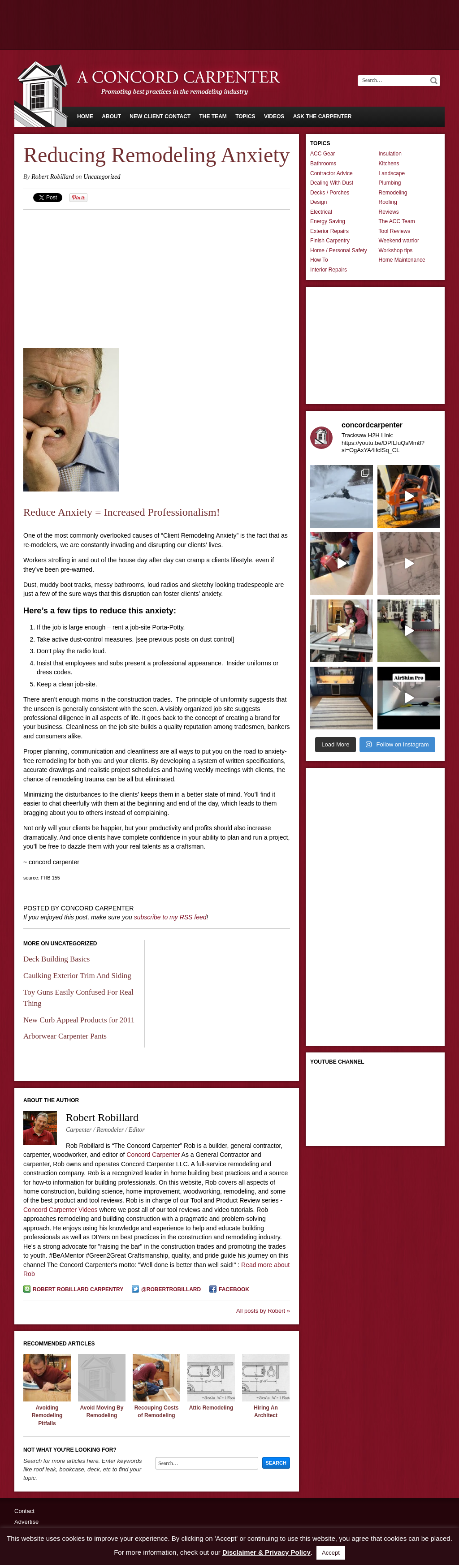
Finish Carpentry (330, 240)
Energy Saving (327, 221)
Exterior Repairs (329, 231)
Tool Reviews (395, 231)
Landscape (392, 173)
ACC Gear (322, 154)
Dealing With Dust (331, 183)
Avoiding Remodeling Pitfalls (47, 1416)
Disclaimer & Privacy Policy (266, 1552)
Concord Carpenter (153, 1154)
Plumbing (390, 183)
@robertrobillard (171, 1289)
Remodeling (393, 193)
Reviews (389, 212)
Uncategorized (101, 176)
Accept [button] (331, 1552)
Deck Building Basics (56, 959)
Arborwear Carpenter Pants (65, 1036)
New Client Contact (160, 116)
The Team (212, 116)
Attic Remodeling (211, 1408)
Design (318, 202)
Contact (24, 1511)
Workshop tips (396, 250)
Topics (245, 116)
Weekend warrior (399, 240)
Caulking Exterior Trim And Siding (77, 975)
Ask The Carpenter (322, 116)
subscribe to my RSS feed (170, 917)
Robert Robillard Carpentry (78, 1289)
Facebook (234, 1289)
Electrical (321, 212)
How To (319, 260)
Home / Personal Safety (338, 250)
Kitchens (389, 163)
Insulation (390, 154)
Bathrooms (323, 163)
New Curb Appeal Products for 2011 (78, 1020)
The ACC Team (397, 221)
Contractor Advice (331, 173)
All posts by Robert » (263, 1310)
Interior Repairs (328, 270)
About (111, 116)
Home (85, 116)
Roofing (388, 202)
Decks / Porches (329, 193)
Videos (274, 116)
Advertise (26, 1521)
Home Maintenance (402, 260)
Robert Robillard (52, 176)
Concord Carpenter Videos (60, 1209)
